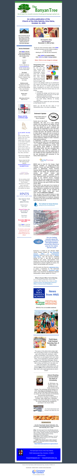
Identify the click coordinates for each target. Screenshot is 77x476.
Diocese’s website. (47, 192)
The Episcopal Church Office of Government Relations (46, 254)
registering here (53, 267)
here (22, 224)
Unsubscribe (28, 467)
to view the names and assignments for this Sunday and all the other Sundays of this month (24, 54)
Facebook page (54, 270)
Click (20, 51)
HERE (23, 51)
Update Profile (35, 467)
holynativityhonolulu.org (49, 458)
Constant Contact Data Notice (45, 467)
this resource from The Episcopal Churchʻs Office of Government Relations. (45, 282)
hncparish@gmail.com (33, 458)
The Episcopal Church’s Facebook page (47, 441)
